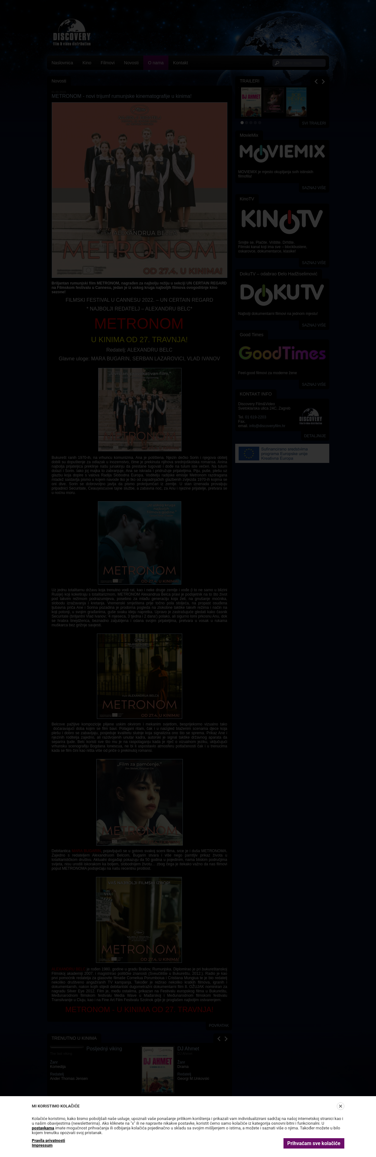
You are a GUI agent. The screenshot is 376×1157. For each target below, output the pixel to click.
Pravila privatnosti (48, 1140)
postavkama (43, 1128)
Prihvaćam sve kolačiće (313, 1143)
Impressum (42, 1145)
